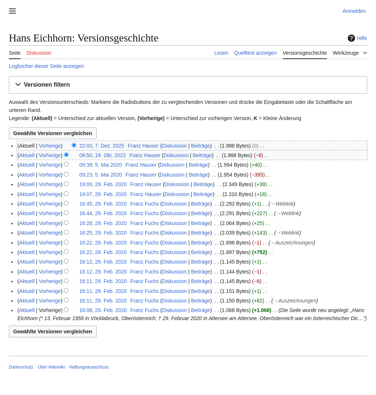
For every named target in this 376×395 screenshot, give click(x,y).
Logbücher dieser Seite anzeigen (46, 66)
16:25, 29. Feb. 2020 (103, 233)
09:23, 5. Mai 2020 (100, 175)
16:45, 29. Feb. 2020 (103, 204)
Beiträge (200, 146)
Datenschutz (21, 367)
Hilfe (356, 38)
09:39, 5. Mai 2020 (100, 165)
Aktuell (27, 155)
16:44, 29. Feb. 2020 (103, 213)
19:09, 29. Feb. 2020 (103, 184)
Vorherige (50, 146)
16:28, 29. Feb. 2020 (103, 223)
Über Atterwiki (51, 367)
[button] (188, 85)
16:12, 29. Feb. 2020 (103, 262)
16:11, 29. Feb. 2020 (103, 281)
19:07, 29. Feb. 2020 (103, 194)
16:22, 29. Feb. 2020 (103, 243)
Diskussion (174, 146)
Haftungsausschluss (89, 367)
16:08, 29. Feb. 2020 (103, 310)
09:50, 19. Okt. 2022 (102, 155)
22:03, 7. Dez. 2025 (101, 146)
